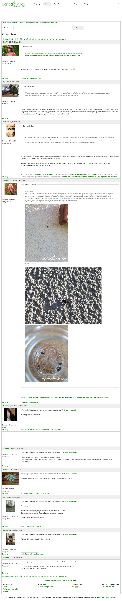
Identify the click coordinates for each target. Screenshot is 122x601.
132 (42, 39)
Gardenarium (7, 180)
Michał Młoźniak (108, 587)
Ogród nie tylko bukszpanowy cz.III (40, 397)
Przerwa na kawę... (33, 493)
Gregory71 (6, 448)
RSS (75, 587)
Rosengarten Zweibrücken (107, 177)
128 (30, 39)
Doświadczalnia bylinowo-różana (84, 174)
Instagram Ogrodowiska (29, 402)
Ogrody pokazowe (60, 4)
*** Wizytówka (45, 493)
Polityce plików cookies (107, 597)
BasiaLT (6, 530)
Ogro (4, 82)
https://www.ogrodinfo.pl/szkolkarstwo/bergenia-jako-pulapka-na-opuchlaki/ (53, 55)
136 (54, 39)
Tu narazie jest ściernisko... (35, 554)
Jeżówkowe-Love (32, 429)
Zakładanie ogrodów (45, 587)
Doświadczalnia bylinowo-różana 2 (47, 174)
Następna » (63, 39)
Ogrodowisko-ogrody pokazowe (87, 397)
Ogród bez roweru (34, 526)
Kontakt (5, 591)
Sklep (86, 4)
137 (57, 39)
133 (45, 39)
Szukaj (78, 28)
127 (27, 39)
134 (48, 39)
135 (51, 39)
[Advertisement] (61, 14)
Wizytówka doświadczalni (71, 177)
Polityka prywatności (10, 589)
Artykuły (37, 4)
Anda (5, 122)
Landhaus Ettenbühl (88, 177)
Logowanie (116, 4)
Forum (47, 4)
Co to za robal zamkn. (70, 410)
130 (36, 39)
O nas (5, 587)
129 (33, 39)
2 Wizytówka (104, 397)
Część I (63, 397)
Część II (57, 397)
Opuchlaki (54, 23)
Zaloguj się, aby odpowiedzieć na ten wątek (61, 580)
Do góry (5, 78)
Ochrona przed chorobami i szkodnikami (34, 23)
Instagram (75, 4)
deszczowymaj (8, 406)
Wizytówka (70, 397)
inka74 (5, 470)
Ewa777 (5, 42)
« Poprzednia (7, 39)
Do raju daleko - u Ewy (32, 78)
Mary (4, 497)
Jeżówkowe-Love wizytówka (51, 429)
